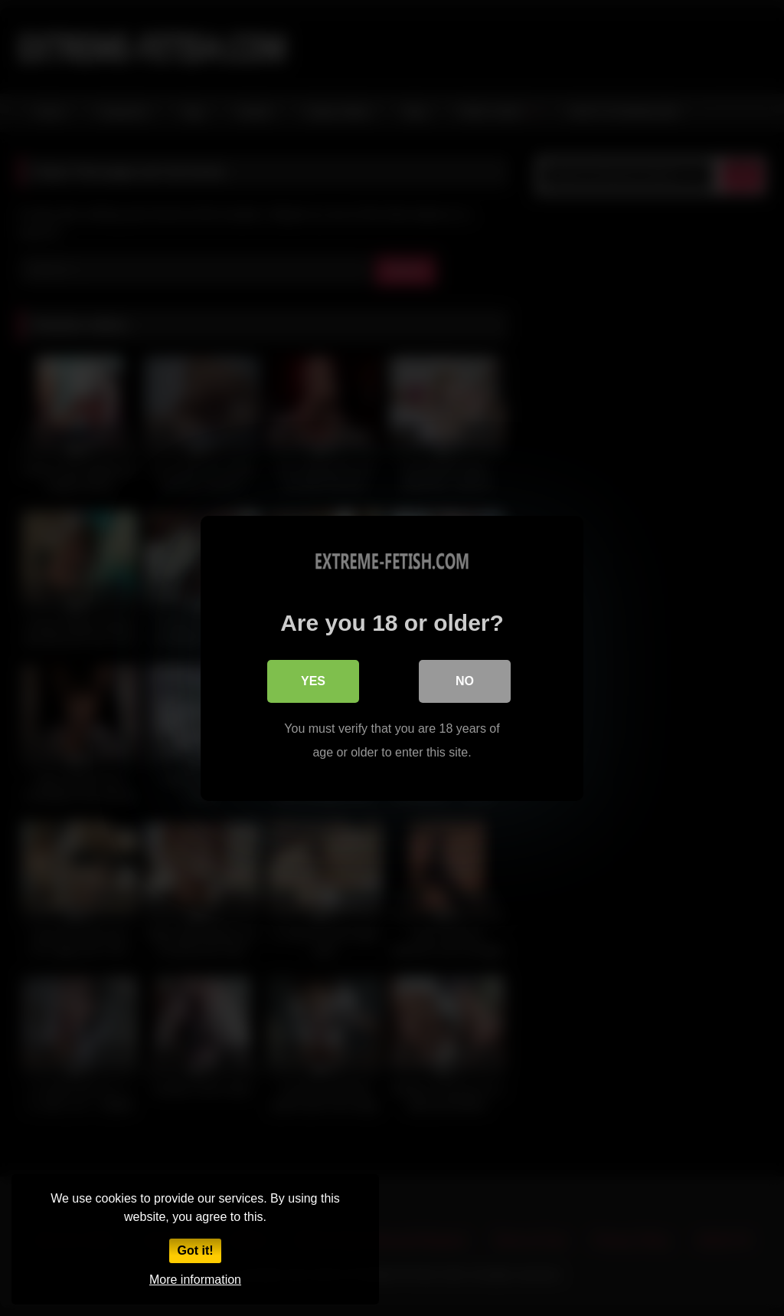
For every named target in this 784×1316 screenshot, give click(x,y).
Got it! (195, 1250)
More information (195, 1279)
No (465, 681)
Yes (313, 681)
